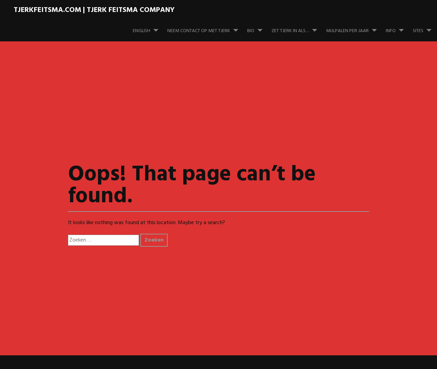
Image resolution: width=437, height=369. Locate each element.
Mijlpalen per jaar (354, 27)
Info (397, 27)
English (148, 27)
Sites (425, 27)
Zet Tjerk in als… (297, 27)
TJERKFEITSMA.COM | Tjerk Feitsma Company (94, 10)
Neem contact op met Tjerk (205, 27)
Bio (257, 27)
